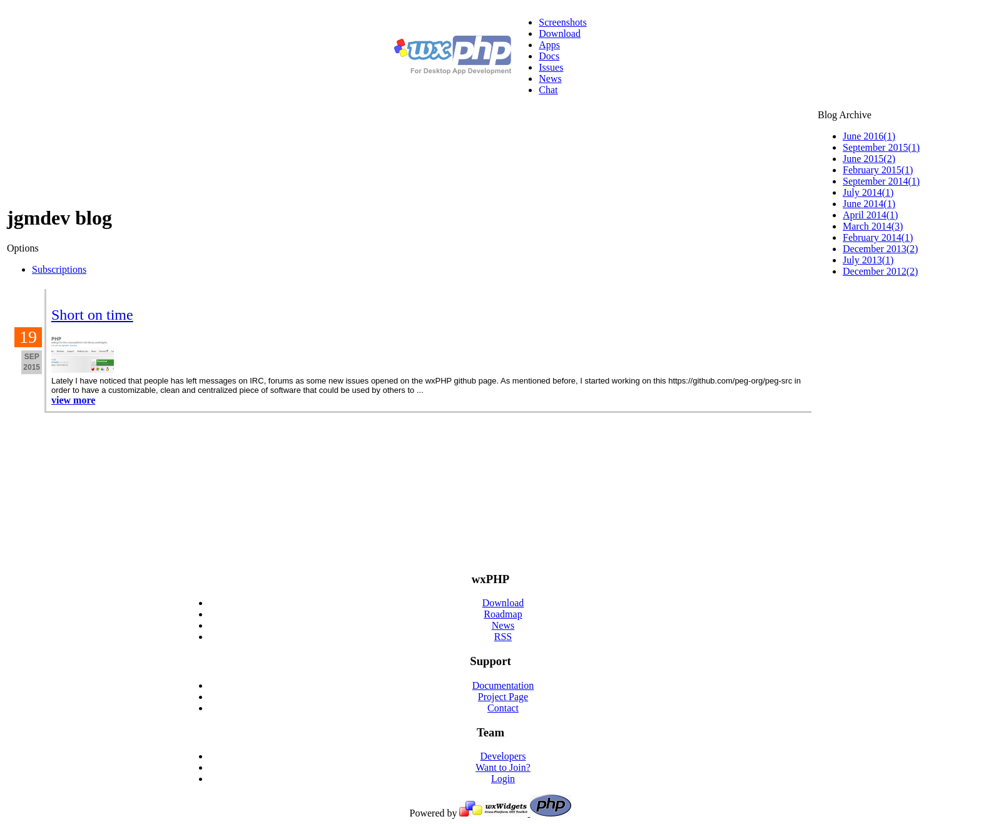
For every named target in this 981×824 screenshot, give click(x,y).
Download (560, 33)
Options (23, 248)
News (550, 78)
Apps (549, 44)
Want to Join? (503, 767)
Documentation (503, 685)
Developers (503, 756)
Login (503, 778)
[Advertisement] (896, 365)
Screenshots (562, 22)
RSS (503, 636)
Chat (548, 89)
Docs (549, 56)
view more (73, 400)
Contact (503, 708)
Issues (551, 67)
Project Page (503, 696)
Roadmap (503, 614)
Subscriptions (59, 269)
